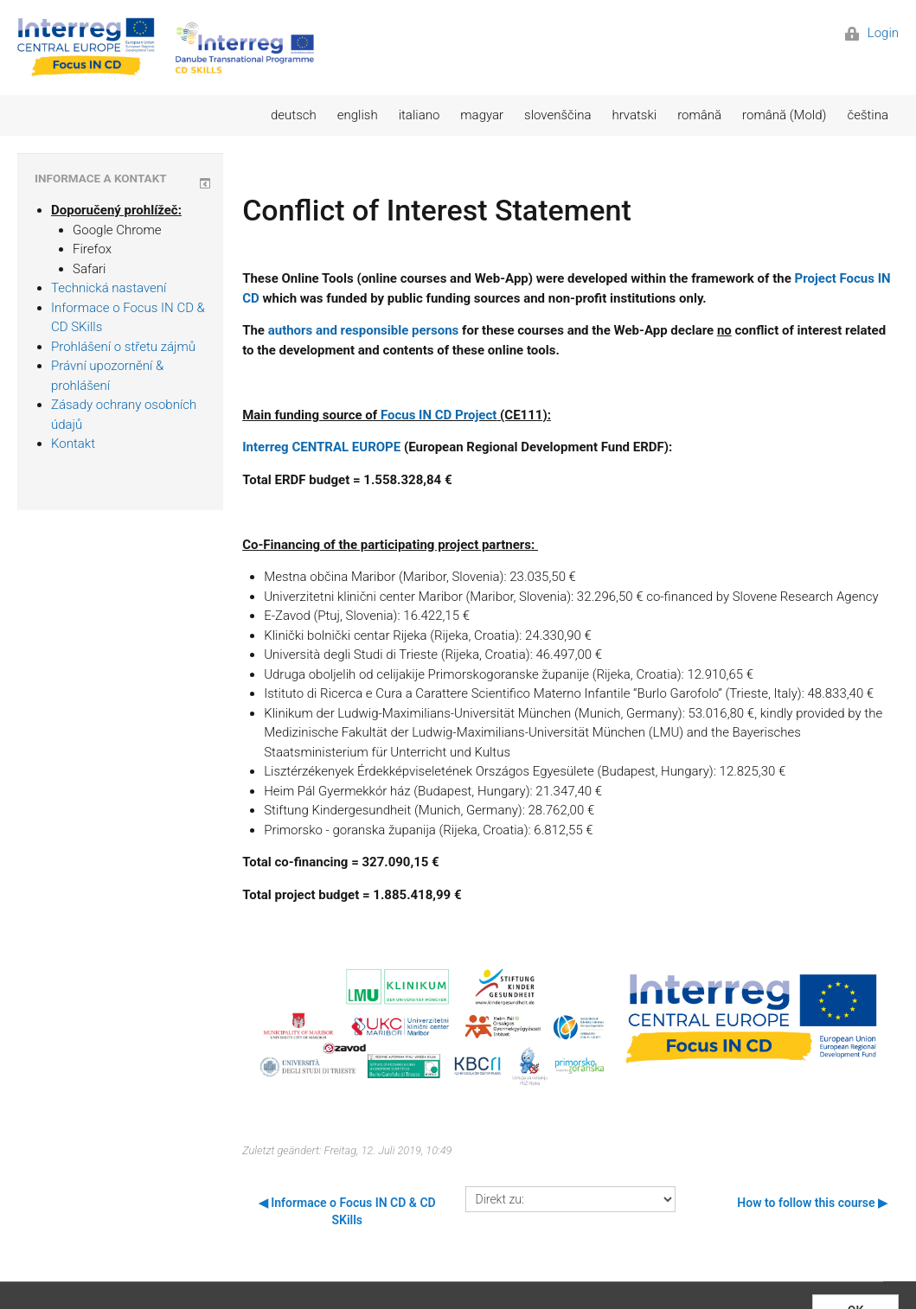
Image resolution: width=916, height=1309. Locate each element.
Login (872, 33)
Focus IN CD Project (438, 415)
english (357, 115)
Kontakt (73, 443)
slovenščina (557, 115)
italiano (419, 115)
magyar (481, 115)
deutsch (294, 115)
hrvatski (634, 115)
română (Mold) (784, 115)
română (699, 115)
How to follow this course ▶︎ (812, 1203)
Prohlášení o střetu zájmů (123, 346)
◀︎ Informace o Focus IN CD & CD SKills (347, 1211)
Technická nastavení (108, 288)
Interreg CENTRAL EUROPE (321, 447)
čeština (867, 115)
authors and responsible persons (363, 330)
